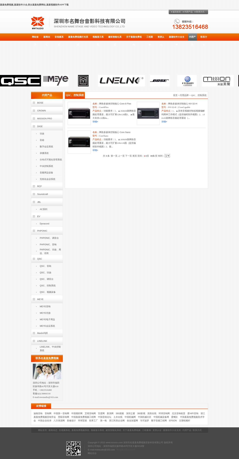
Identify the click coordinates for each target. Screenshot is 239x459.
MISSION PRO (44, 118)
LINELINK (42, 341)
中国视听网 (76, 413)
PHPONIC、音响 (48, 244)
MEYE (40, 299)
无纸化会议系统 (47, 179)
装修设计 (71, 420)
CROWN (41, 110)
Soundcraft (42, 194)
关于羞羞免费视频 (134, 38)
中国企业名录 (44, 420)
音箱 (42, 140)
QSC (39, 259)
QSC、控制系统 (48, 285)
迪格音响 (38, 413)
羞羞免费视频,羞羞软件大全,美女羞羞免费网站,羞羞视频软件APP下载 (34, 4)
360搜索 (120, 413)
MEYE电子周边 (47, 319)
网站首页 (35, 38)
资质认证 (161, 38)
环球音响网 (164, 413)
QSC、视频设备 (48, 292)
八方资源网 (59, 420)
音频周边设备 (46, 172)
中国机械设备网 (161, 417)
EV (38, 216)
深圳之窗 (130, 413)
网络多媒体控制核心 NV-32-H (182, 103)
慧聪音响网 (63, 417)
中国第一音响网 (61, 413)
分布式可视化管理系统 (51, 159)
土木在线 (118, 417)
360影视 (141, 413)
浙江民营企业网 (117, 420)
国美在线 (151, 413)
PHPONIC (42, 231)
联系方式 (200, 12)
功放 (42, 133)
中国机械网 (130, 417)
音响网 (48, 413)
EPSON (173, 420)
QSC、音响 (45, 266)
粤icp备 (120, 449)
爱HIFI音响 (192, 413)
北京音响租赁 (178, 413)
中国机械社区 (144, 417)
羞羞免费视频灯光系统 (78, 38)
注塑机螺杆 (184, 420)
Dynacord (44, 223)
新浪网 (110, 413)
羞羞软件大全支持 (176, 38)
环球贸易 (82, 420)
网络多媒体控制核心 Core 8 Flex (115, 103)
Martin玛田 (42, 333)
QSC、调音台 (46, 279)
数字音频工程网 (159, 420)
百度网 (101, 413)
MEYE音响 (45, 306)
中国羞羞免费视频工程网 (83, 417)
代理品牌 (184, 95)
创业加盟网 (132, 420)
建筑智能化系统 (115, 38)
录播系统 (44, 153)
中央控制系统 (46, 166)
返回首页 (177, 12)
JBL (39, 202)
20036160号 (129, 449)
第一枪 (103, 420)
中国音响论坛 (104, 417)
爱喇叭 (174, 417)
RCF (39, 186)
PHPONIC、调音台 (49, 238)
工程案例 (149, 38)
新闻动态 (46, 38)
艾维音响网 (90, 413)
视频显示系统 (98, 38)
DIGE (40, 126)
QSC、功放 (45, 272)
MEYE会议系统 (47, 326)
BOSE (40, 102)
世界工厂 (93, 420)
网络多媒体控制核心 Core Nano (114, 132)
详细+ (95, 121)
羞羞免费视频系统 (80, 430)
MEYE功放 (45, 313)
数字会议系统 (46, 146)
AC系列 (43, 209)
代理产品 (188, 12)
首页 (175, 95)
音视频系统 (59, 38)
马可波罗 (144, 420)
